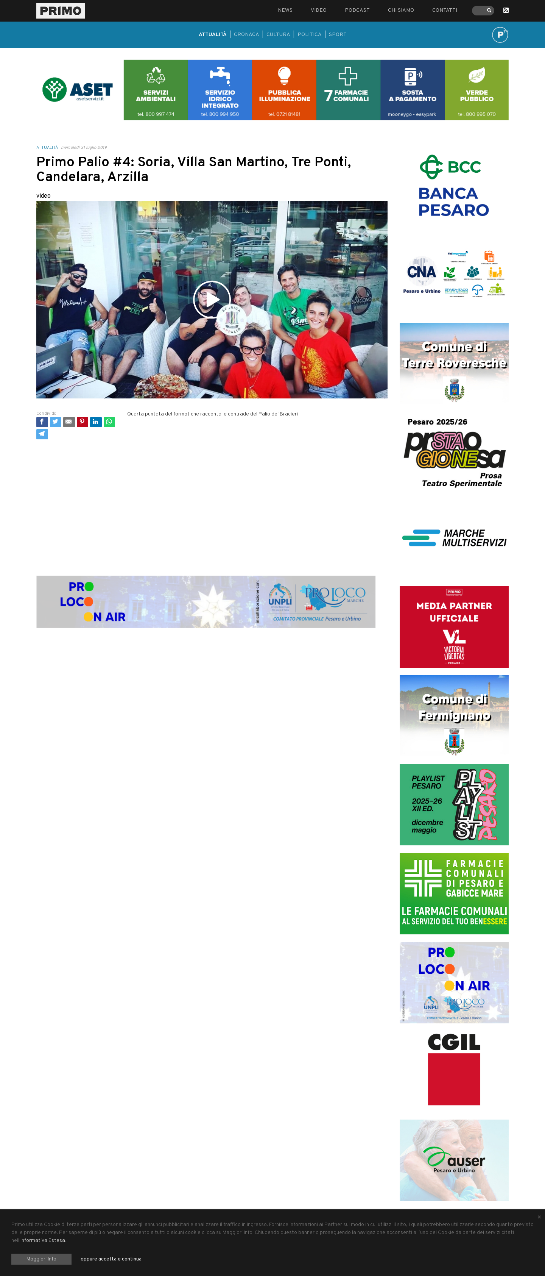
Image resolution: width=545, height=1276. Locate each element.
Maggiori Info (41, 1259)
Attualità (213, 34)
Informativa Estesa (42, 1240)
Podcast (357, 10)
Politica (309, 34)
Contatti (444, 10)
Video (319, 10)
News (285, 10)
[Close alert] (539, 1217)
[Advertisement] (212, 498)
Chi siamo (401, 10)
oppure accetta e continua (111, 1259)
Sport (338, 34)
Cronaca (246, 34)
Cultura (278, 34)
